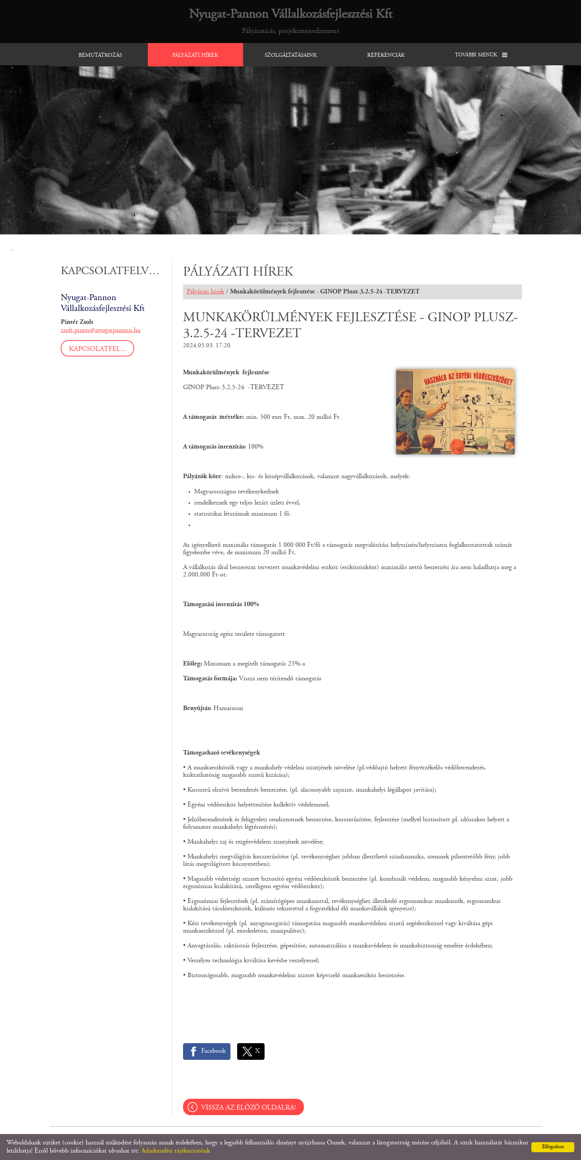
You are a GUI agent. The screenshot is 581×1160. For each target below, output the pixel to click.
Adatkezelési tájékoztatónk (175, 1151)
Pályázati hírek (205, 292)
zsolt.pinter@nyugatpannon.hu (100, 330)
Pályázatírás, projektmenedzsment (290, 21)
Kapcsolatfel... (97, 349)
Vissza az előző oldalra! (248, 1107)
